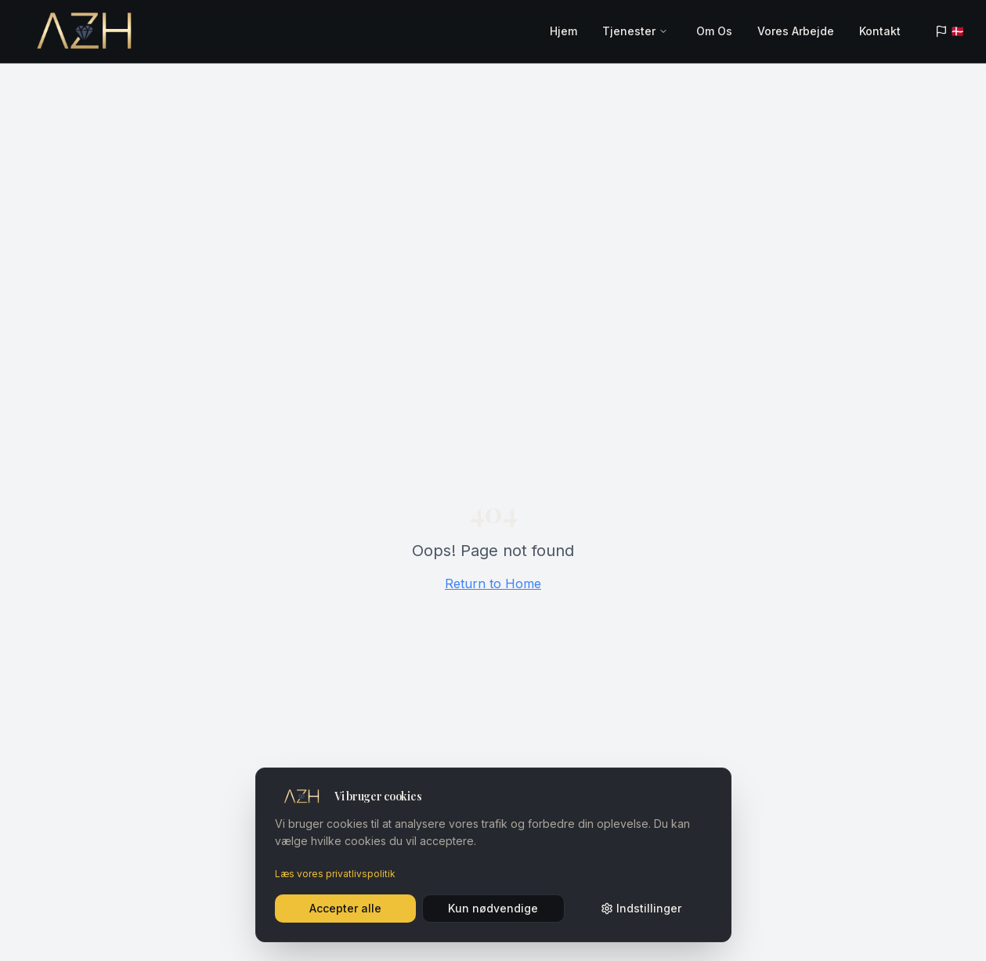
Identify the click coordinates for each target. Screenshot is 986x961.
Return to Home (493, 583)
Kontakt (880, 31)
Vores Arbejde (795, 31)
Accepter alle (345, 908)
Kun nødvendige (493, 908)
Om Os (714, 31)
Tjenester (629, 31)
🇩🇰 (949, 31)
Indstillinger (641, 908)
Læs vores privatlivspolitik (335, 874)
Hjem (563, 31)
